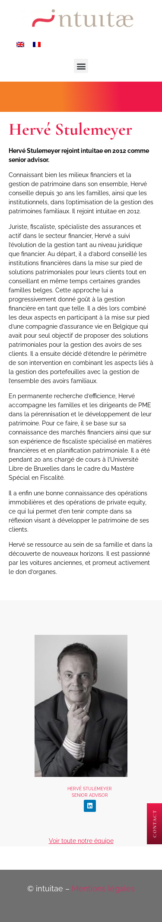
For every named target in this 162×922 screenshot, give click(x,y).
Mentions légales (103, 888)
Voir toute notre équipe (81, 840)
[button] (81, 66)
